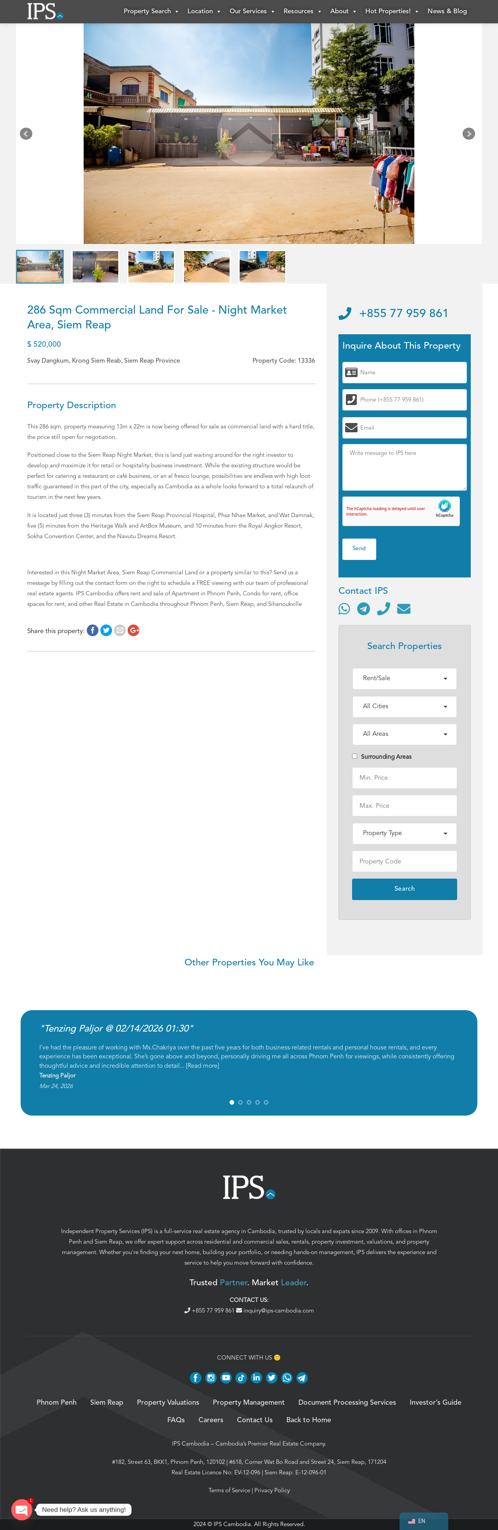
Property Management (249, 1402)
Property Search (152, 11)
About (344, 11)
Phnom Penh (57, 1402)
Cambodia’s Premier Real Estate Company (270, 1443)
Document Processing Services (347, 1402)
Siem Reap (108, 1241)
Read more (202, 1066)
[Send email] (403, 608)
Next (470, 135)
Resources (303, 11)
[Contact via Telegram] (363, 608)
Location (205, 11)
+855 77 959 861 (393, 314)
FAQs (176, 1420)
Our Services (253, 11)
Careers (210, 1420)
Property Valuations (168, 1402)
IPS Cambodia (190, 1443)
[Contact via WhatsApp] (344, 608)
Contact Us (255, 1420)
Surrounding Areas (382, 756)
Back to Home (308, 1420)
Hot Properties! (392, 11)
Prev (27, 135)
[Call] (383, 608)
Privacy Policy (272, 1490)
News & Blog (447, 11)
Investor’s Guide (435, 1402)
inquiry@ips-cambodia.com (275, 1310)
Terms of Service (229, 1490)
